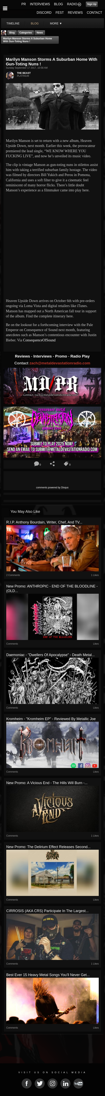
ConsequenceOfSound (39, 340)
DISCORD (44, 12)
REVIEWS (75, 12)
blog (35, 23)
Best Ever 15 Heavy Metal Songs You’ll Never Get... (48, 975)
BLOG (58, 4)
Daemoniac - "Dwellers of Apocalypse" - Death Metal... (50, 655)
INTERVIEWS (40, 4)
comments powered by (52, 487)
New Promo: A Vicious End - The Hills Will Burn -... (46, 783)
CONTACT (94, 12)
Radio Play (80, 356)
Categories (25, 32)
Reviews (23, 356)
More (56, 23)
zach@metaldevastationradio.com (59, 363)
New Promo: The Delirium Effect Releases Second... (48, 847)
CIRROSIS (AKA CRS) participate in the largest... (47, 911)
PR (23, 4)
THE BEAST (24, 73)
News (40, 32)
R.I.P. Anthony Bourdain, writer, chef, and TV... (44, 522)
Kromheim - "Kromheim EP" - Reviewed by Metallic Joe (51, 719)
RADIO (72, 4)
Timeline (13, 23)
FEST (60, 12)
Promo (61, 356)
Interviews (43, 356)
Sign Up (91, 4)
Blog (12, 32)
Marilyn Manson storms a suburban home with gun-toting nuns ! (27, 40)
